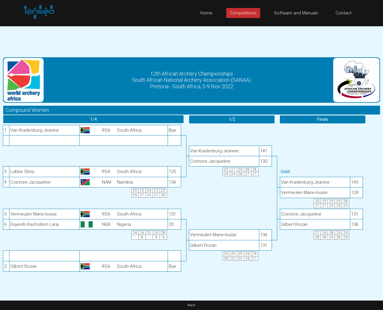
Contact (343, 13)
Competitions (243, 13)
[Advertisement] (191, 39)
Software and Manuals (296, 13)
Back (191, 305)
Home (206, 13)
